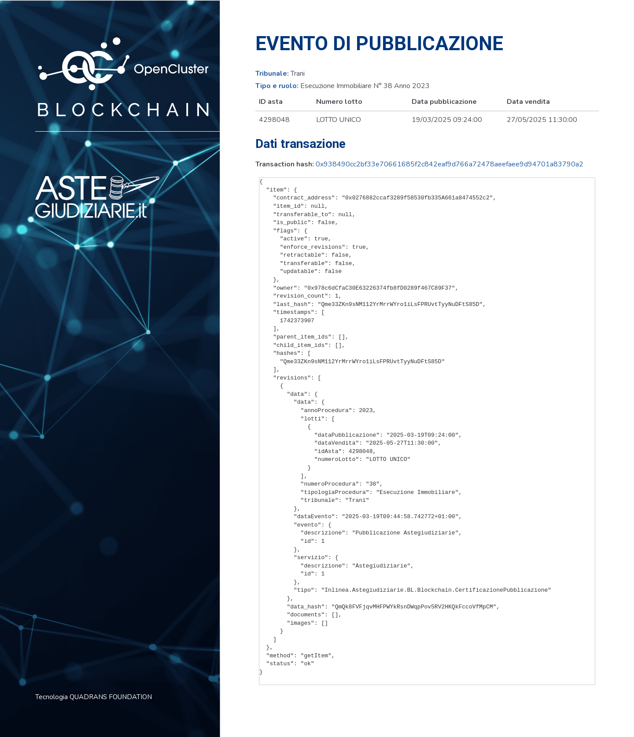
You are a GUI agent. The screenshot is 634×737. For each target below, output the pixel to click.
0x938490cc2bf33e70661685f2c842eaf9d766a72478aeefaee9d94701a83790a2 (449, 164)
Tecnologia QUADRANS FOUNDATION (93, 697)
